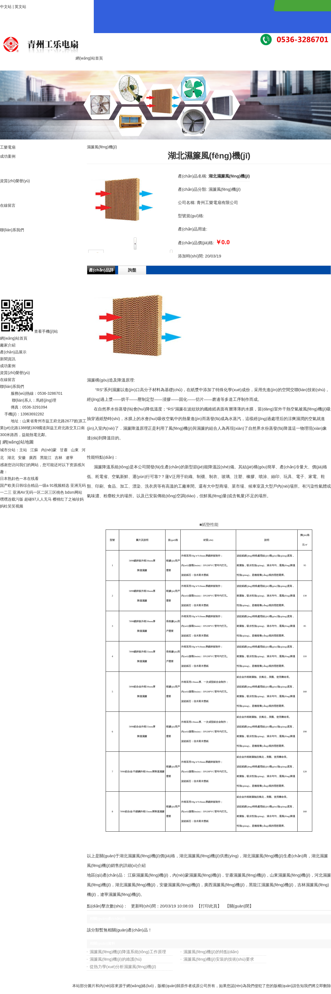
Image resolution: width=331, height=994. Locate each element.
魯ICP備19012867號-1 (57, 442)
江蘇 (34, 450)
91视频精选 (60, 485)
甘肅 (64, 450)
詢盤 (132, 270)
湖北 (11, 457)
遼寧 (69, 457)
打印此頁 (209, 906)
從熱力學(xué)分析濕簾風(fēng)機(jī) (123, 966)
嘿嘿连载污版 (11, 499)
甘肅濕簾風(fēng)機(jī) (245, 875)
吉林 (58, 457)
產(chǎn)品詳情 (101, 271)
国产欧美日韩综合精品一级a (24, 485)
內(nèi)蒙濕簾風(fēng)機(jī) (196, 875)
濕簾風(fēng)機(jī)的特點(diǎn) (211, 951)
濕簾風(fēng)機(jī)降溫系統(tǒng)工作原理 (128, 951)
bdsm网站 (73, 492)
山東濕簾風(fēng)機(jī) (290, 875)
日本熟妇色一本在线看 (19, 478)
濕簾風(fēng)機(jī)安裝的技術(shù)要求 (218, 959)
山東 (75, 450)
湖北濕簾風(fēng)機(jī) (135, 884)
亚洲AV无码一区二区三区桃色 (38, 492)
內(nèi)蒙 (49, 450)
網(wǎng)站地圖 (18, 442)
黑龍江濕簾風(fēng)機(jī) (271, 884)
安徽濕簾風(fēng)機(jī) (179, 884)
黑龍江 (46, 457)
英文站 (20, 6)
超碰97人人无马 (38, 499)
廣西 (33, 457)
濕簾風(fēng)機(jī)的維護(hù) (116, 959)
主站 (23, 450)
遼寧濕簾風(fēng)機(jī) (120, 894)
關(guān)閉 (239, 906)
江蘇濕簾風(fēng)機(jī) (148, 875)
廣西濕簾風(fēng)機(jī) (224, 884)
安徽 (22, 457)
